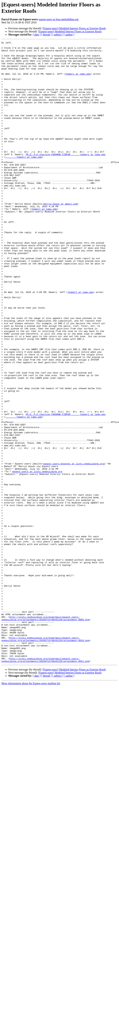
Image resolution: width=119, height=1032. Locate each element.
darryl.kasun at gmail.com (60, 236)
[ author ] (69, 34)
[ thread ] (46, 34)
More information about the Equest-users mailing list (30, 807)
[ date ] (37, 34)
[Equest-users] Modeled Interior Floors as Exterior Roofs (74, 28)
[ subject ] (57, 34)
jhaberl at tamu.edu (78, 80)
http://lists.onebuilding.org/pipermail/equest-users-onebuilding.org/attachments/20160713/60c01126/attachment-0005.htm (45, 734)
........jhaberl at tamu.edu (23, 180)
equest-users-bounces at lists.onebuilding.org (73, 548)
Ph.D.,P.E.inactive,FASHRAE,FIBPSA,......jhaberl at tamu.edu (65, 177)
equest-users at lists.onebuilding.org (58, 19)
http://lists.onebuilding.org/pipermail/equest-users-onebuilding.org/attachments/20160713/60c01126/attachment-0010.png (45, 759)
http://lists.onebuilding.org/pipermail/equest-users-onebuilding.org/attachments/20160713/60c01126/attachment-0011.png (45, 784)
